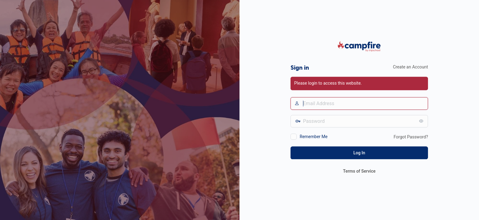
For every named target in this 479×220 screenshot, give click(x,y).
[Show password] (422, 121)
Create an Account (410, 66)
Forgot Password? (410, 136)
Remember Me (313, 136)
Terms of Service (359, 171)
